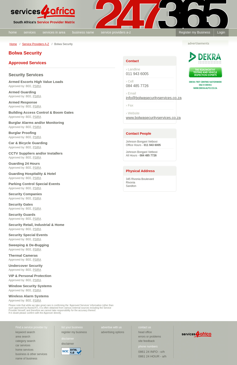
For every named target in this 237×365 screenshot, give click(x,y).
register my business (74, 332)
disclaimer (67, 343)
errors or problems (149, 336)
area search (23, 336)
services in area (54, 32)
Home (13, 44)
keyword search (25, 332)
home (13, 32)
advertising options (112, 332)
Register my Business (194, 32)
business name (83, 32)
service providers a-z (116, 32)
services (30, 32)
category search (25, 341)
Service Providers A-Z (35, 44)
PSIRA (37, 86)
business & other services (31, 354)
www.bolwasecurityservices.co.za (153, 118)
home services (24, 349)
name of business (26, 358)
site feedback (146, 341)
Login (221, 32)
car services (23, 345)
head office (145, 332)
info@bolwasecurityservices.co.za (153, 98)
